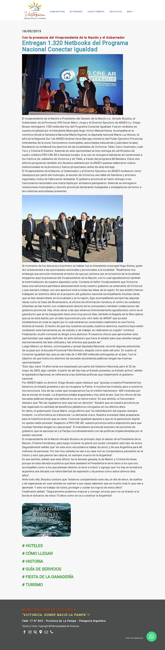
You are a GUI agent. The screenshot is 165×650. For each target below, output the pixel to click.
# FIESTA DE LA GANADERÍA (48, 577)
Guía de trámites (95, 12)
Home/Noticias (57, 12)
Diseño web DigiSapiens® (134, 638)
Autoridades (76, 12)
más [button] (130, 12)
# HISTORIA (32, 561)
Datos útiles (115, 12)
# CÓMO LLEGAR (37, 553)
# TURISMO (32, 584)
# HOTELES (32, 545)
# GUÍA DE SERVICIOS (41, 569)
